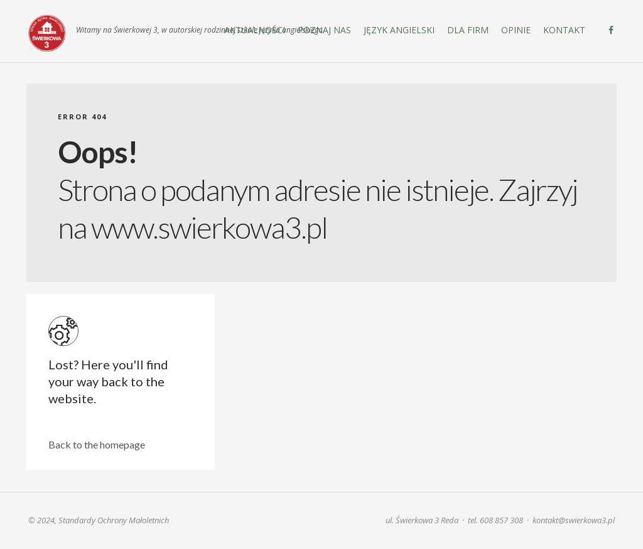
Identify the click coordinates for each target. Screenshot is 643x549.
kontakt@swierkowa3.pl (573, 520)
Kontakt (564, 30)
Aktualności (254, 30)
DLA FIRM (468, 30)
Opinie (516, 30)
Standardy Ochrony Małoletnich (113, 520)
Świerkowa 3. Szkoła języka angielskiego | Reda (47, 33)
